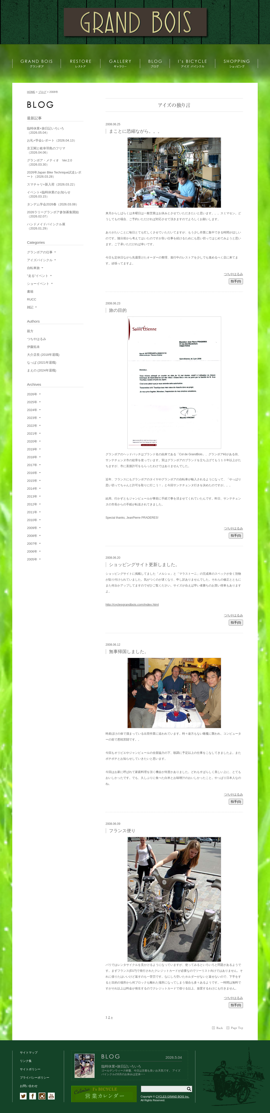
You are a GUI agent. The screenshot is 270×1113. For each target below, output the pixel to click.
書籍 (30, 291)
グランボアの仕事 (40, 252)
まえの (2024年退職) (41, 370)
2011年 (32, 512)
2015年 (32, 481)
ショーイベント (38, 283)
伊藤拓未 (33, 347)
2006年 (32, 551)
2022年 (32, 426)
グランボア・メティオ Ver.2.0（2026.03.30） (49, 162)
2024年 (32, 410)
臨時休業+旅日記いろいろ (121, 1066)
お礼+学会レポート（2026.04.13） (52, 140)
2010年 (32, 520)
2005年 (32, 559)
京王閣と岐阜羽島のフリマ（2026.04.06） (46, 150)
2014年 (32, 488)
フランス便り (122, 830)
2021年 (32, 433)
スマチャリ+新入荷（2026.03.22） (52, 184)
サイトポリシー (30, 1069)
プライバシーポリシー (34, 1077)
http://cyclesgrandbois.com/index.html (132, 604)
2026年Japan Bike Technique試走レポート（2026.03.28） (54, 174)
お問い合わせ (29, 1086)
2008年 (32, 536)
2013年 (32, 496)
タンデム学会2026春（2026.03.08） (53, 204)
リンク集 (26, 1061)
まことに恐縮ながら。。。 (135, 131)
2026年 (32, 394)
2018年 (32, 457)
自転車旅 (33, 268)
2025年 (32, 402)
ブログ (42, 91)
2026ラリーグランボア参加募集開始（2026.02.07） (53, 214)
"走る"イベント (37, 276)
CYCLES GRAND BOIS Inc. (172, 1096)
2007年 (32, 543)
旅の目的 (118, 310)
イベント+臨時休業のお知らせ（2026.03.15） (48, 194)
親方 (30, 331)
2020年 (32, 441)
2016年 (32, 473)
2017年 (32, 465)
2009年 (32, 528)
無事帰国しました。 (129, 651)
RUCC (31, 299)
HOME (31, 91)
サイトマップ (29, 1052)
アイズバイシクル (40, 260)
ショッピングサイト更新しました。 (144, 564)
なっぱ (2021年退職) (41, 362)
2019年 (32, 449)
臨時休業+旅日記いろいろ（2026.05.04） (45, 130)
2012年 (32, 504)
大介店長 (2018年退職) (43, 355)
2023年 (32, 418)
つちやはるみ (233, 274)
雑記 (30, 307)
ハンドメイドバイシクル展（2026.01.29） (46, 226)
